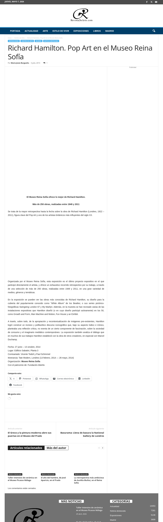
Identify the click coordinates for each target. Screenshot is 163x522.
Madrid (109, 30)
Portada (15, 30)
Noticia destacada (51, 41)
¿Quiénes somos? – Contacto (138, 518)
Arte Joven (114, 460)
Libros (97, 30)
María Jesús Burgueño (20, 63)
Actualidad (31, 30)
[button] (154, 31)
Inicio (10, 38)
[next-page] (102, 378)
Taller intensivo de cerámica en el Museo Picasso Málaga (22, 409)
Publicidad (144, 515)
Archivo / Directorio (128, 515)
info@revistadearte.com (30, 493)
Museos (38, 41)
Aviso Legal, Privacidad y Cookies (75, 515)
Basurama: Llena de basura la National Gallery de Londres (82, 365)
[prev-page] (99, 378)
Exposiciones (81, 30)
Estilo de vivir (61, 30)
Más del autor (56, 379)
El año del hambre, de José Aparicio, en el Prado (53, 409)
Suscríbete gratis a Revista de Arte (105, 515)
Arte (45, 30)
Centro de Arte (19, 38)
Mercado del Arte (117, 464)
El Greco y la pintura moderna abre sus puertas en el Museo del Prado (29, 365)
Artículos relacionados (26, 379)
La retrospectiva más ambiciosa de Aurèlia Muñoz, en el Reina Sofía (89, 411)
